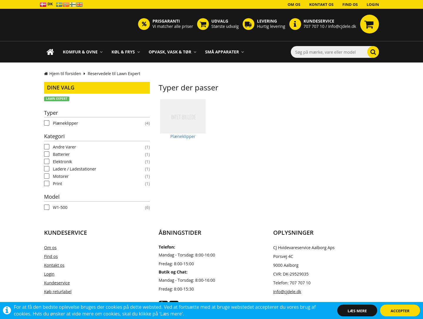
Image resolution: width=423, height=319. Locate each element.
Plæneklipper (65, 123)
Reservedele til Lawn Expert (114, 73)
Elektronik (62, 161)
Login (373, 4)
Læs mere (357, 310)
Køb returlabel (57, 291)
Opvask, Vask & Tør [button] (172, 52)
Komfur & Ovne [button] (83, 52)
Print (57, 183)
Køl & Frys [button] (125, 52)
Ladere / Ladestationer (74, 169)
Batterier (61, 154)
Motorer (61, 176)
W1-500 (60, 207)
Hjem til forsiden (62, 73)
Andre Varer (64, 147)
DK (46, 4)
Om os (294, 4)
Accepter (400, 310)
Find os (350, 4)
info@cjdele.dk (287, 291)
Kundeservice (57, 283)
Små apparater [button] (224, 52)
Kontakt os (321, 4)
